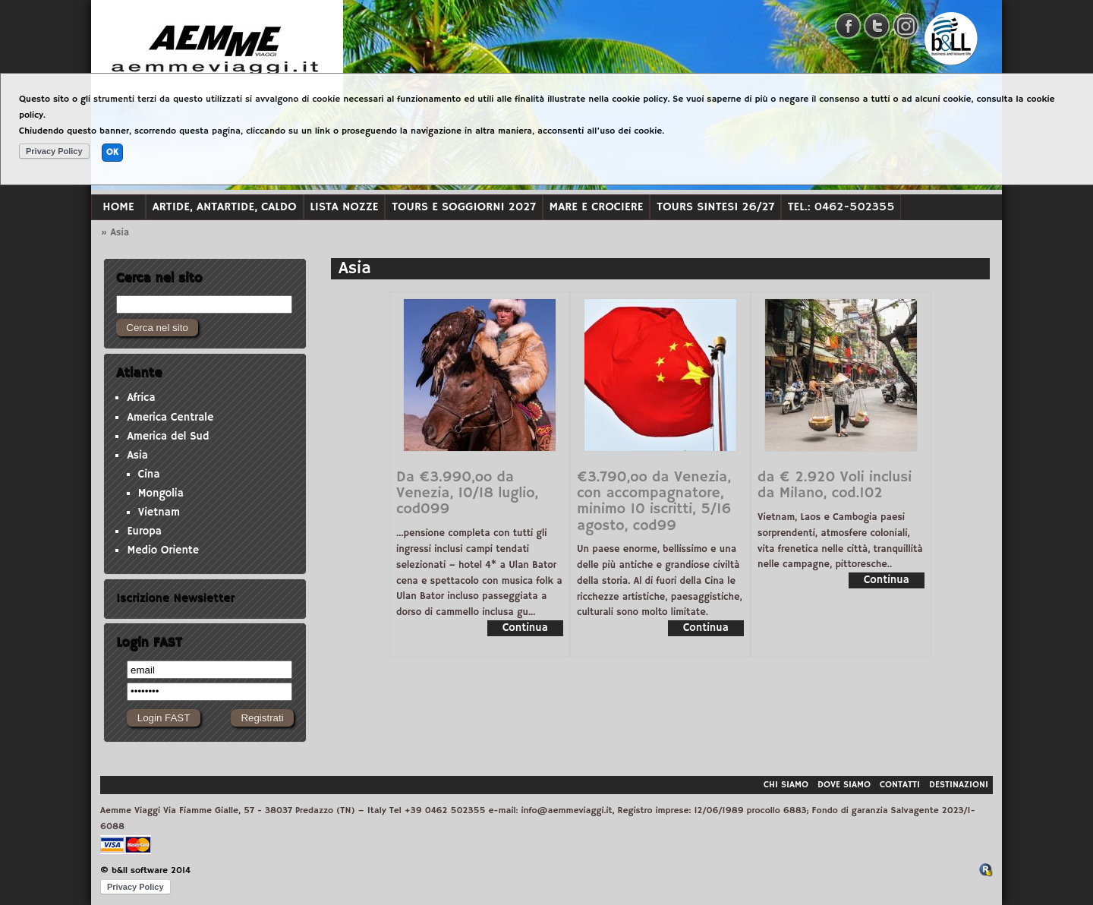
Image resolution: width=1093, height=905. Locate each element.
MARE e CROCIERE (597, 207)
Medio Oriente (163, 550)
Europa (144, 531)
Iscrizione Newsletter (175, 598)
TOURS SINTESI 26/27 (715, 207)
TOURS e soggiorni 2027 (464, 207)
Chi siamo (786, 784)
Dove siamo (844, 784)
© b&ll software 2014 (145, 870)
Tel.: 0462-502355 (841, 207)
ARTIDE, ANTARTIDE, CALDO (225, 207)
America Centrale (170, 417)
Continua (525, 628)
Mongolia (161, 493)
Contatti (900, 784)
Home (118, 207)
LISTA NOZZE (344, 207)
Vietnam (159, 512)
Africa (141, 398)
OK (112, 152)
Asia (137, 455)
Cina (149, 474)
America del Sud (168, 436)
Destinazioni (958, 784)
